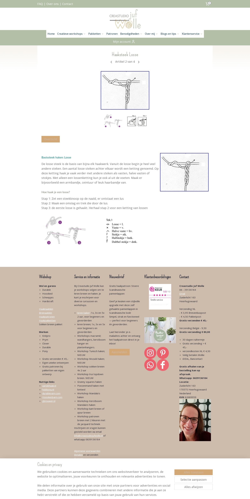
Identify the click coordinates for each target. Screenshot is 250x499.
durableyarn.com (51, 393)
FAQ (40, 4)
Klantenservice (192, 33)
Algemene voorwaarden (87, 450)
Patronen (112, 33)
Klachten (79, 470)
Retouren (79, 473)
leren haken (83, 312)
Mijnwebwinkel (162, 493)
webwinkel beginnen (134, 493)
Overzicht (50, 139)
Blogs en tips (170, 33)
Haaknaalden (46, 308)
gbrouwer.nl (48, 401)
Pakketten (96, 33)
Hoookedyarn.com (52, 397)
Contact (67, 4)
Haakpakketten (47, 320)
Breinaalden (45, 312)
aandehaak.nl (49, 385)
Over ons (52, 4)
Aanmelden (119, 352)
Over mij (151, 33)
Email (182, 293)
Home (51, 33)
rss (122, 493)
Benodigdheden (131, 33)
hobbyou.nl (48, 389)
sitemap (115, 493)
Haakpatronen (47, 316)
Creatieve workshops (71, 33)
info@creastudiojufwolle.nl (88, 435)
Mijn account (124, 41)
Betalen (78, 454)
